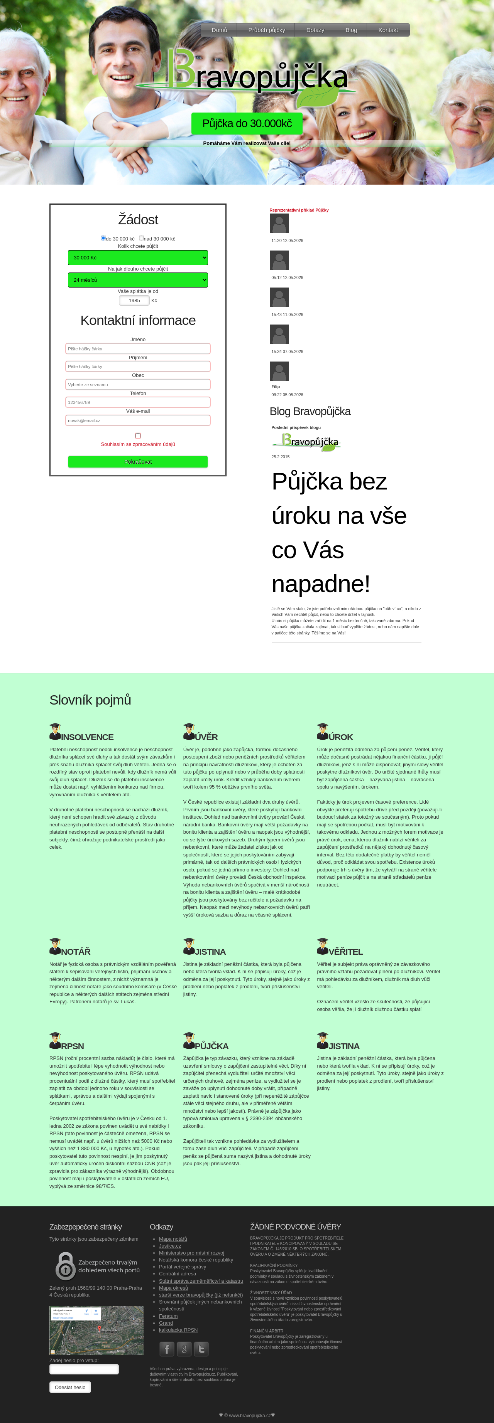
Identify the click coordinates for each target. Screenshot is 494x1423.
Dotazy (315, 30)
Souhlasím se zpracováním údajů (138, 444)
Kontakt (388, 30)
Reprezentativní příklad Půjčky (299, 210)
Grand (166, 1323)
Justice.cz (170, 1246)
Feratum (168, 1316)
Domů (219, 30)
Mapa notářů (173, 1239)
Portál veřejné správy (182, 1267)
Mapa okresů (173, 1288)
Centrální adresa (177, 1274)
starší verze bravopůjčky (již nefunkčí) (201, 1295)
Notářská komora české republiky (196, 1260)
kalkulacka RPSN (178, 1330)
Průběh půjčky (267, 30)
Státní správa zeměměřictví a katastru (201, 1281)
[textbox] (138, 384)
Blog (351, 30)
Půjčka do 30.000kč (247, 123)
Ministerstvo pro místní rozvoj (191, 1253)
